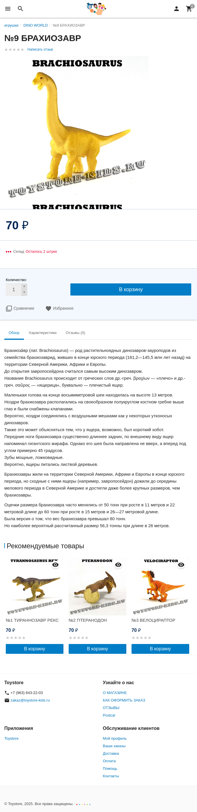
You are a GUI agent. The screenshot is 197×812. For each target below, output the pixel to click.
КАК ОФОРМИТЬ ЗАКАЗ (124, 700)
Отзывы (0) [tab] (75, 333)
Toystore (11, 738)
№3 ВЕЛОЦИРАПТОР (153, 620)
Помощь (110, 768)
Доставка (111, 753)
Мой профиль (115, 738)
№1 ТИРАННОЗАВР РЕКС (32, 620)
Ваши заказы (114, 746)
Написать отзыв (40, 49)
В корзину (131, 289)
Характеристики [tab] (43, 333)
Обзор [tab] (14, 333)
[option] (35, 605)
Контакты (111, 776)
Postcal (109, 715)
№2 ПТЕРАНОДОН (88, 620)
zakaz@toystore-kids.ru (30, 700)
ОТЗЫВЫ (111, 708)
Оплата (109, 761)
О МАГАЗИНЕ (115, 693)
